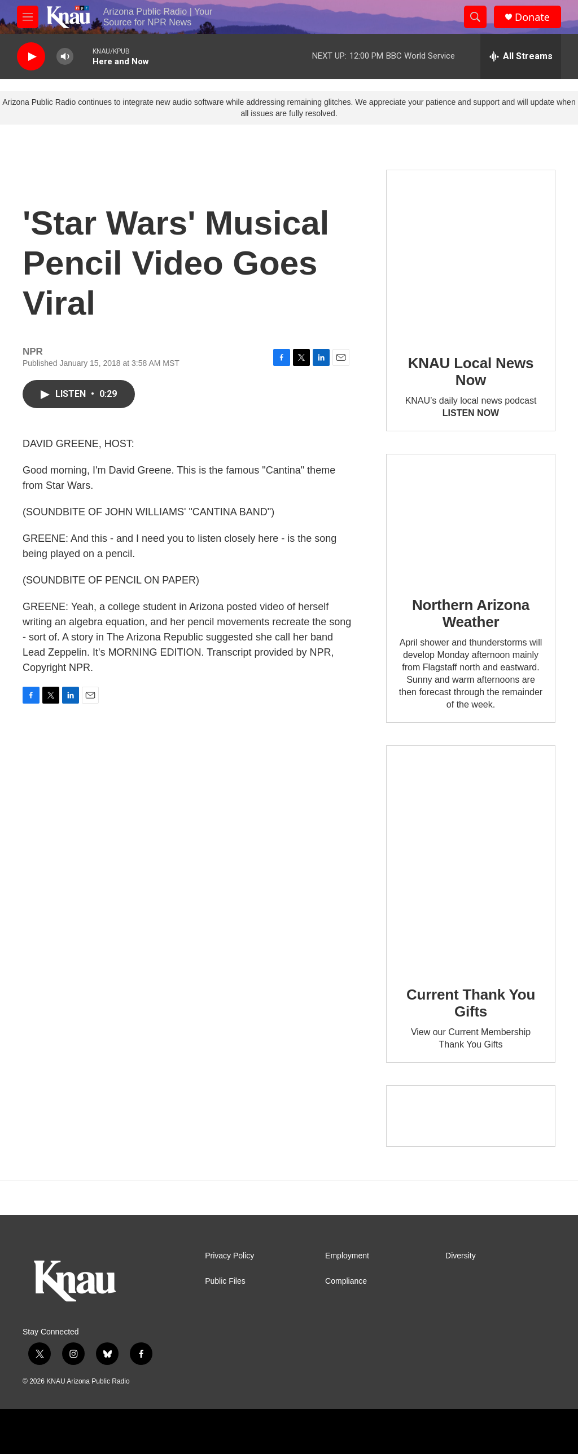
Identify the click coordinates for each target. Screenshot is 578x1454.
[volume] (65, 56)
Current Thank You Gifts (470, 1003)
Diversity (460, 1256)
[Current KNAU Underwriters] (471, 1116)
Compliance (346, 1281)
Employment (347, 1256)
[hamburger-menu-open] (27, 17)
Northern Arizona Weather (470, 613)
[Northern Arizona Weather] (471, 517)
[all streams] (520, 56)
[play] (31, 56)
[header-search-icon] (475, 17)
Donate (532, 17)
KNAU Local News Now (470, 371)
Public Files (225, 1281)
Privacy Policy (229, 1256)
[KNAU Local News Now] (471, 254)
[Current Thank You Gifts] (471, 858)
